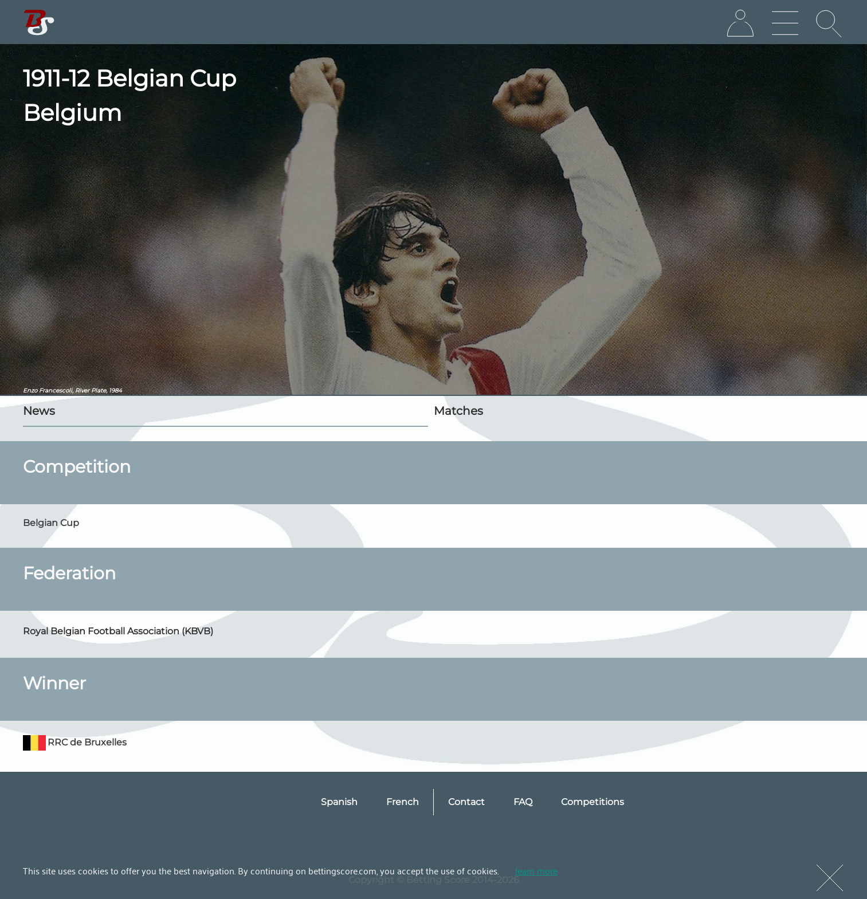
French (402, 801)
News (39, 411)
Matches (458, 411)
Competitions (592, 801)
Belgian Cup (51, 522)
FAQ (522, 801)
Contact (466, 801)
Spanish (339, 801)
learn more (536, 870)
